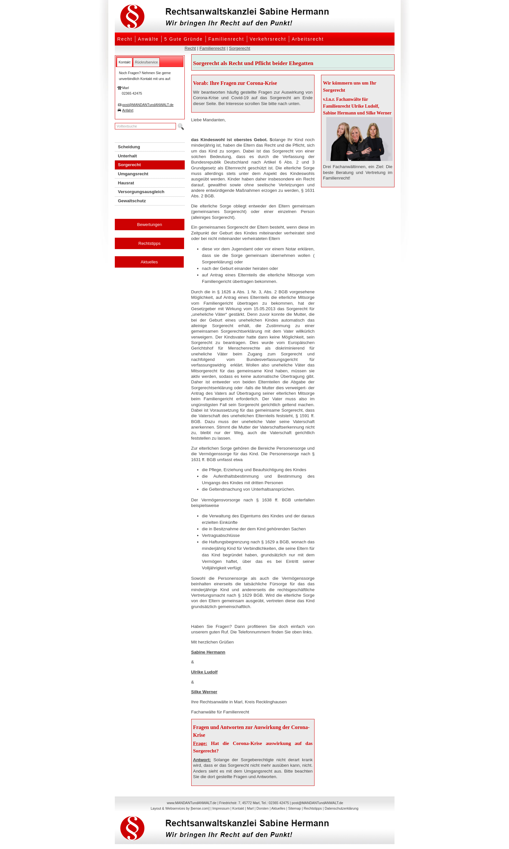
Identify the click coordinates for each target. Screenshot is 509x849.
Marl (250, 808)
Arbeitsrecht (308, 39)
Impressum (221, 808)
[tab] (124, 62)
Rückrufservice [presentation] (146, 62)
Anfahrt (127, 110)
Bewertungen (149, 224)
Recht (125, 39)
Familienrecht (226, 39)
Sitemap (294, 808)
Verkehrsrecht (268, 39)
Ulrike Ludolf (204, 672)
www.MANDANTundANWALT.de (191, 803)
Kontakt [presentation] (124, 62)
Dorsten (263, 808)
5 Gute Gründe (183, 39)
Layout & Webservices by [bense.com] (180, 808)
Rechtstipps (150, 243)
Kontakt (238, 808)
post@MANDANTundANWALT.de (148, 105)
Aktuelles (149, 261)
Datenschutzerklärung (341, 808)
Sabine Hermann (208, 652)
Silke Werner (204, 691)
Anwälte (148, 39)
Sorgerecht (239, 48)
